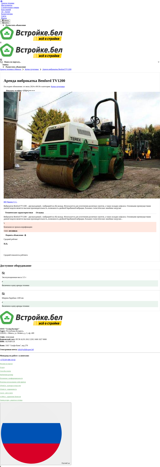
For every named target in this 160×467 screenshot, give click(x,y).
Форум (4, 18)
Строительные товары (10, 7)
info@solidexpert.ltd (26, 349)
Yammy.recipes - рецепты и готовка (11, 400)
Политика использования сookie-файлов (13, 382)
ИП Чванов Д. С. (10, 202)
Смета (3, 16)
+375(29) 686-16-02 (7, 360)
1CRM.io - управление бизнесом (10, 396)
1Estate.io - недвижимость (8, 389)
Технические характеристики (19, 212)
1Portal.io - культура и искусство (10, 385)
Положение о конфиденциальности (11, 378)
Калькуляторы (7, 14)
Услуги (2, 367)
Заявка (5, 65)
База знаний (6, 10)
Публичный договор (6, 374)
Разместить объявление (14, 25)
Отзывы (40, 212)
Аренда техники (7, 3)
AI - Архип (5, 12)
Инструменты (6, 5)
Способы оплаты (5, 371)
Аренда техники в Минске (11, 69)
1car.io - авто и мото (6, 393)
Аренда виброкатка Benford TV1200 (56, 69)
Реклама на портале (6, 364)
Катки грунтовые (31, 69)
